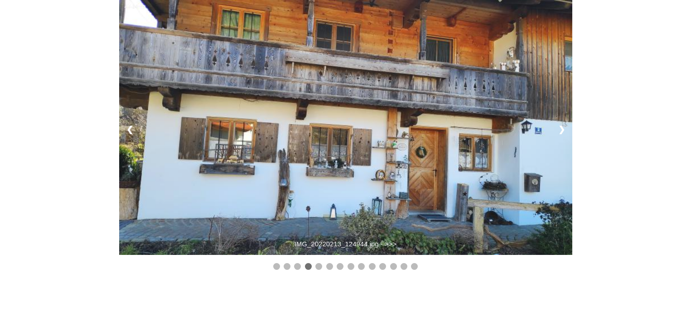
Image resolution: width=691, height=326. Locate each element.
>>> (390, 244)
